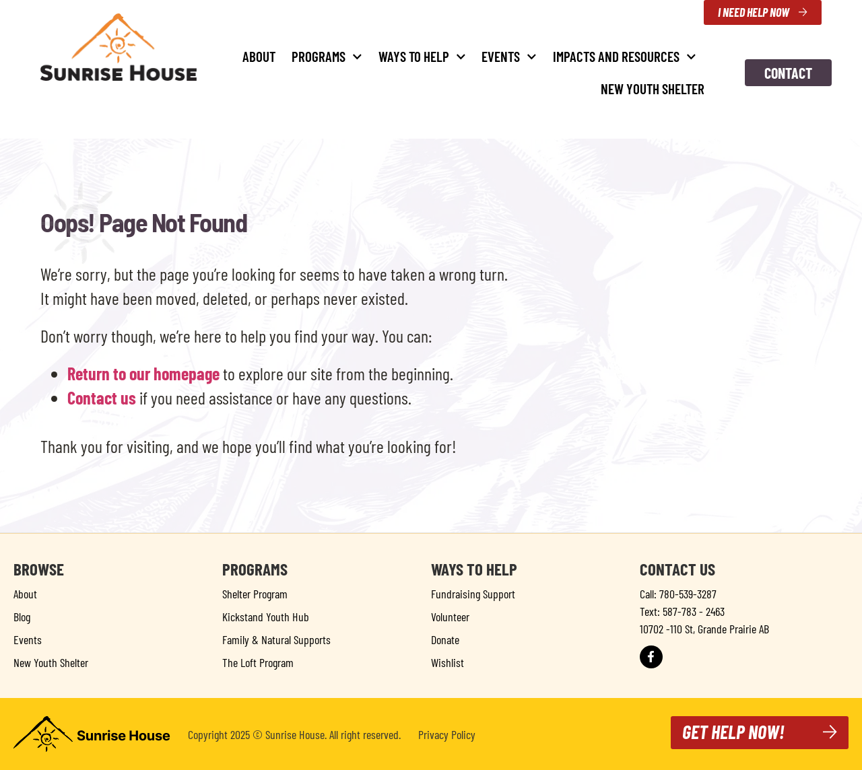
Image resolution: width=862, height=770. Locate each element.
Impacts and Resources (624, 57)
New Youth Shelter (652, 88)
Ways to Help (422, 57)
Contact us (101, 397)
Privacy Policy (446, 734)
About (258, 56)
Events (509, 57)
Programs (327, 57)
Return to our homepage (143, 373)
